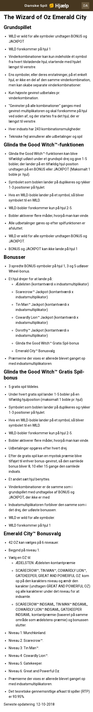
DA (85, 5)
